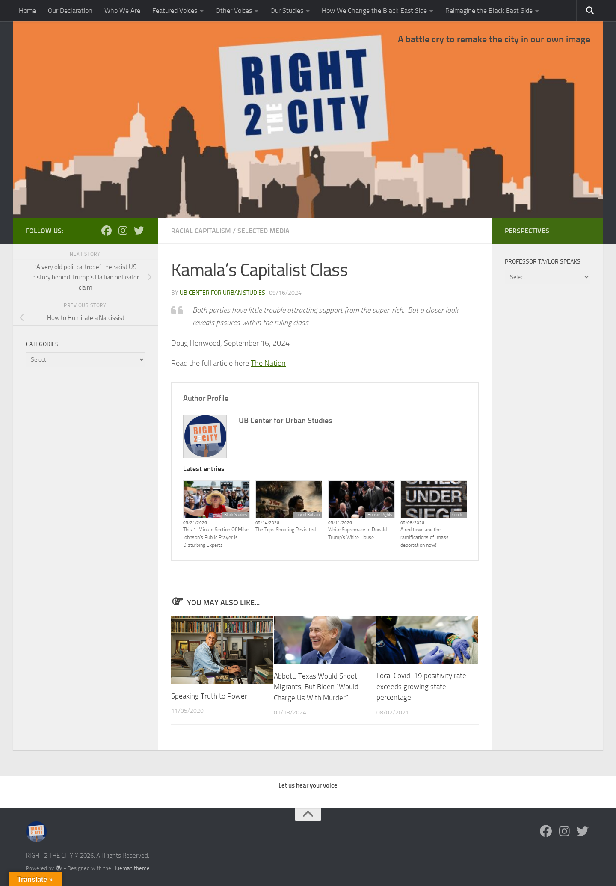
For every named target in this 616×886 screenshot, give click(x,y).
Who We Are (122, 10)
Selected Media (263, 231)
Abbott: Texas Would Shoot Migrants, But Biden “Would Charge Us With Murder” (316, 686)
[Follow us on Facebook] (106, 230)
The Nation (268, 363)
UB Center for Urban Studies (222, 292)
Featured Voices (174, 10)
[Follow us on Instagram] (122, 230)
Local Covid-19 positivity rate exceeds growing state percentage (421, 686)
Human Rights (379, 514)
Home (27, 10)
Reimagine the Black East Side (489, 10)
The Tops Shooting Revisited (285, 530)
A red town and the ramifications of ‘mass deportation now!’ (424, 537)
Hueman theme (131, 868)
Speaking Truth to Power (209, 696)
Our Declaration (70, 10)
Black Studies (235, 514)
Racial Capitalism (201, 231)
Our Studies (286, 10)
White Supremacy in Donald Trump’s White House (357, 533)
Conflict (458, 514)
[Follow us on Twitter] (139, 230)
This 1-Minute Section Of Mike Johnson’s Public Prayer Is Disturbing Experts (216, 537)
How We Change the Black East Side (374, 10)
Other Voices (234, 10)
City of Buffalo (308, 514)
